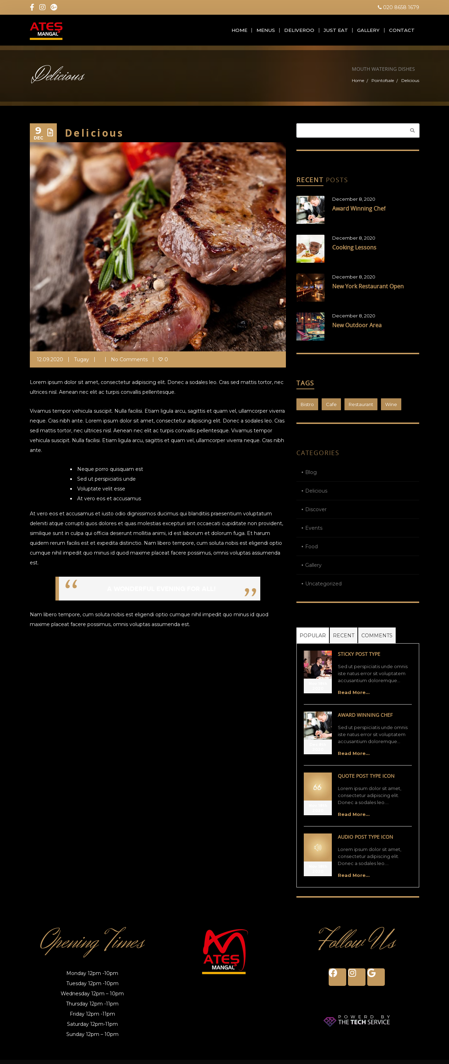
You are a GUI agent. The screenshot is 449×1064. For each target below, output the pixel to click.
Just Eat (335, 32)
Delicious (316, 495)
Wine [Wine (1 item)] (391, 408)
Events (313, 532)
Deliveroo (299, 32)
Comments (377, 640)
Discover (316, 513)
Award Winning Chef (359, 213)
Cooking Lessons (354, 251)
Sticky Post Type (359, 658)
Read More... (354, 696)
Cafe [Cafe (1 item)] (331, 408)
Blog (311, 476)
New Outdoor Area (357, 329)
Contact (401, 32)
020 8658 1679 (398, 7)
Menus (265, 32)
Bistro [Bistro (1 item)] (307, 408)
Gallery (368, 32)
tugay (81, 364)
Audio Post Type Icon (365, 841)
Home (237, 32)
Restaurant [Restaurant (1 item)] (361, 408)
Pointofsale (382, 84)
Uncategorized (323, 588)
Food (311, 551)
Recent (343, 640)
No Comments (129, 364)
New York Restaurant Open (368, 290)
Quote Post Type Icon (366, 780)
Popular (313, 640)
